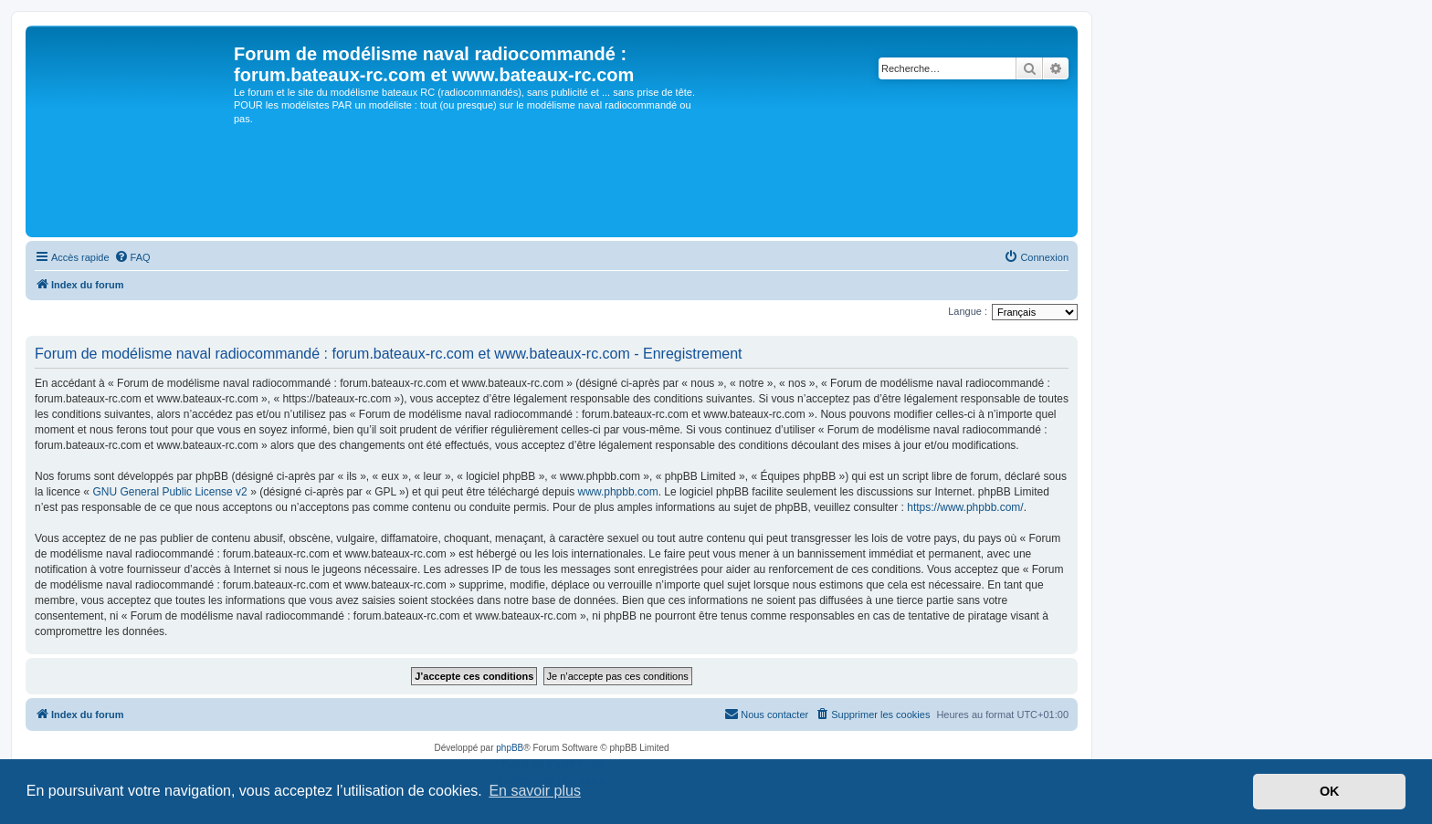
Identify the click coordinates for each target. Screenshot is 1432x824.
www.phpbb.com (618, 491)
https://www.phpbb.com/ (965, 507)
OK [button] (1330, 791)
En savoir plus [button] (535, 790)
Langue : (967, 311)
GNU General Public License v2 (169, 491)
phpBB (509, 748)
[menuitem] (132, 257)
